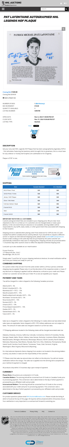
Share (30, 126)
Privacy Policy (34, 411)
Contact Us (51, 411)
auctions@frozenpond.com (55, 237)
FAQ (43, 411)
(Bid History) (40, 104)
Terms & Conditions (20, 411)
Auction (37, 122)
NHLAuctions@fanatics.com (36, 397)
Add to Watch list (9, 98)
